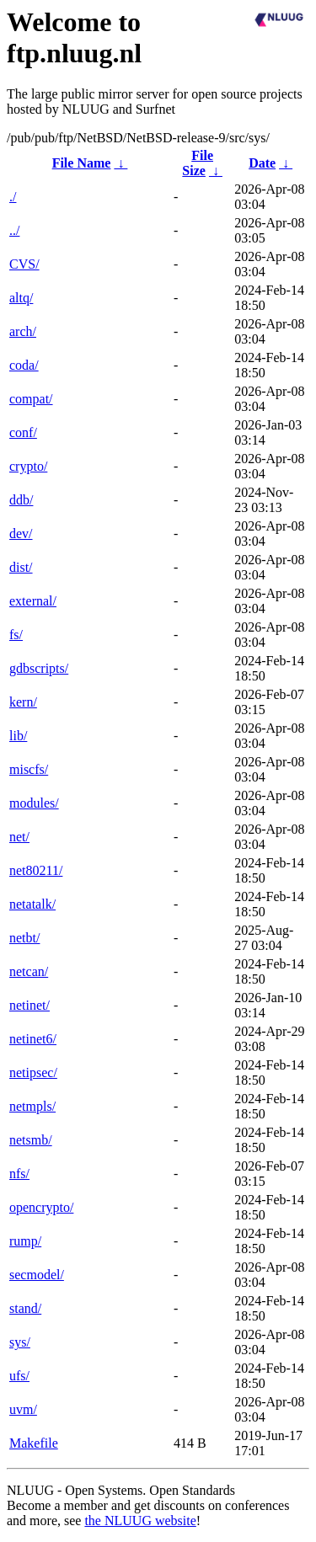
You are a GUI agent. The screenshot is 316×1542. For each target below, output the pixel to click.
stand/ (25, 1308)
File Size (197, 163)
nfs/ (19, 1173)
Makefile (33, 1443)
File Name (81, 163)
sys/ (19, 1342)
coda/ (24, 365)
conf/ (23, 432)
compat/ (31, 399)
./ (12, 196)
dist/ (21, 567)
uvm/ (23, 1409)
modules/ (34, 803)
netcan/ (28, 971)
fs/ (16, 634)
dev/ (21, 533)
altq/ (21, 298)
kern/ (23, 702)
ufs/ (19, 1376)
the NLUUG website (139, 1520)
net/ (19, 837)
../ (14, 230)
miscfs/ (28, 769)
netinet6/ (32, 1039)
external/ (32, 601)
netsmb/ (30, 1140)
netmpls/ (32, 1106)
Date (262, 163)
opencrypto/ (41, 1207)
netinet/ (29, 1005)
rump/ (25, 1241)
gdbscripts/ (38, 668)
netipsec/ (33, 1072)
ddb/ (21, 500)
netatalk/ (32, 904)
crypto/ (28, 466)
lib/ (18, 735)
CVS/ (24, 264)
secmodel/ (36, 1274)
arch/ (22, 331)
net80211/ (35, 870)
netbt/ (24, 938)
